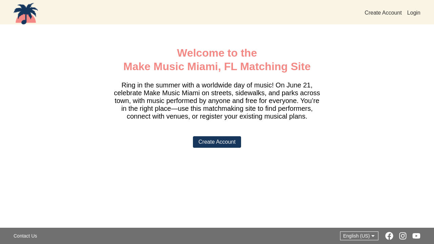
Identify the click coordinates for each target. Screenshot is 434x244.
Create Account (382, 13)
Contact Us (25, 235)
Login (413, 13)
